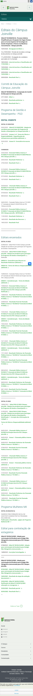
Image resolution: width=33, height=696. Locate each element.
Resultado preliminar (15, 100)
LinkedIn (5, 634)
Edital (11, 97)
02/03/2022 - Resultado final (10, 591)
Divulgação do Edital (15, 49)
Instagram (5, 631)
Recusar (16, 693)
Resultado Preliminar (15, 160)
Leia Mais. (17, 685)
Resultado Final (14, 163)
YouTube (5, 637)
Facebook (5, 629)
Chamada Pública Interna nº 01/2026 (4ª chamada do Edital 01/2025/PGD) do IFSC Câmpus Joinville (16, 154)
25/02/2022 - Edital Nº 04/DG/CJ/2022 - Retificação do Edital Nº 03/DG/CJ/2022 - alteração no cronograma (13, 583)
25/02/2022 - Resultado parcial (10, 588)
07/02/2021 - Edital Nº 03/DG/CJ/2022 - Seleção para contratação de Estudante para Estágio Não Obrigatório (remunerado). (15, 571)
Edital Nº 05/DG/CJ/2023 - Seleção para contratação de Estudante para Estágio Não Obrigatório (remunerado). (15, 547)
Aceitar (16, 690)
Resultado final (14, 77)
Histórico (4, 19)
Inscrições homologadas (16, 552)
